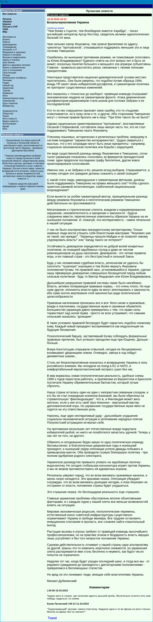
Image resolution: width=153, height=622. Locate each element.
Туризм (6, 90)
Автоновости (9, 37)
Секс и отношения (12, 70)
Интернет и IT (10, 49)
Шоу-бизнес (9, 62)
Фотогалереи (9, 123)
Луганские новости (12, 134)
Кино (5, 95)
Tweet (52, 618)
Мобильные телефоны (14, 77)
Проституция (9, 72)
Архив (6, 126)
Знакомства (9, 100)
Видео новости (10, 121)
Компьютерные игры (13, 98)
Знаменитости (10, 111)
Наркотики (8, 88)
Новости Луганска (12, 10)
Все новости (10, 14)
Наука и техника (11, 60)
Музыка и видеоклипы (14, 57)
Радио (6, 83)
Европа (7, 24)
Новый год (8, 85)
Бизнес (6, 39)
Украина (7, 21)
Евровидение (10, 44)
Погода (6, 75)
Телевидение (9, 47)
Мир (5, 31)
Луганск (7, 19)
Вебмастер (8, 106)
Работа (6, 42)
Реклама (7, 80)
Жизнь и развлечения (14, 67)
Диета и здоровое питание (16, 65)
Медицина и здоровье (14, 52)
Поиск (6, 116)
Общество (8, 113)
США (5, 29)
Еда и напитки (10, 103)
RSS (5, 129)
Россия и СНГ (10, 26)
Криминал (8, 93)
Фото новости (10, 118)
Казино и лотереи (12, 54)
